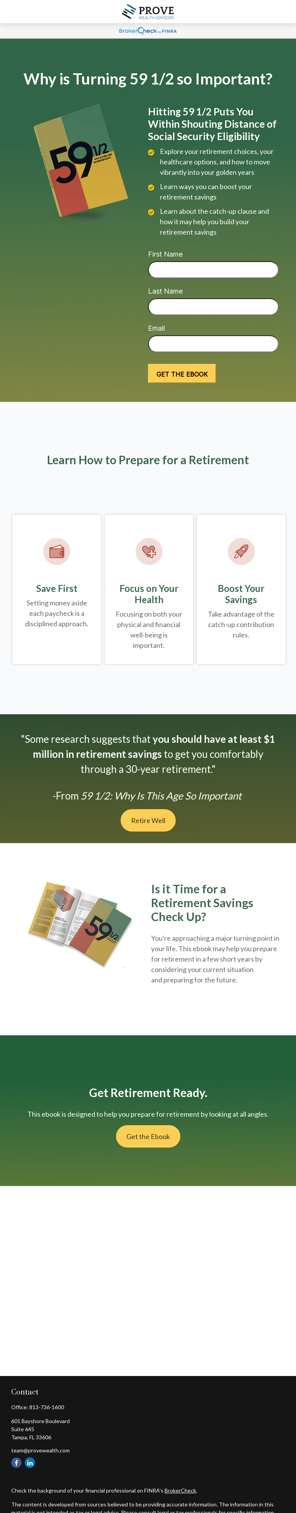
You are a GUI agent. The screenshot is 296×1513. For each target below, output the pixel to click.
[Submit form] (182, 373)
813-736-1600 (46, 1407)
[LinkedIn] (30, 1462)
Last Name (165, 291)
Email (156, 328)
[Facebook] (16, 1462)
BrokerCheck (180, 1490)
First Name (165, 254)
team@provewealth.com (40, 1450)
